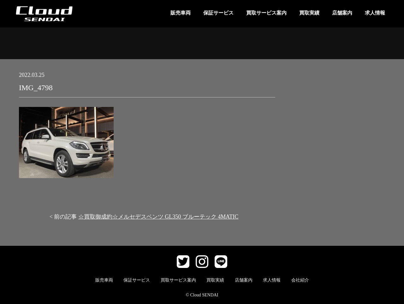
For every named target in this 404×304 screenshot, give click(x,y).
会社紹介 (300, 280)
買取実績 (309, 13)
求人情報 (375, 13)
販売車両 (180, 13)
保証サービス (218, 13)
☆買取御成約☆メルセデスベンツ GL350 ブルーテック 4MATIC (158, 217)
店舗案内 (342, 13)
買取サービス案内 (266, 13)
